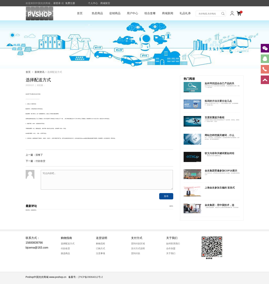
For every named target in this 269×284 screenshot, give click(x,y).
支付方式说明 (138, 248)
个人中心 (93, 3)
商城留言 (105, 3)
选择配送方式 (67, 243)
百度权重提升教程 (214, 117)
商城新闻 (167, 13)
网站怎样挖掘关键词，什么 (219, 135)
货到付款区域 (138, 243)
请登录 (57, 3)
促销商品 (115, 13)
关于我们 (170, 253)
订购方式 (100, 248)
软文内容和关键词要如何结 (219, 153)
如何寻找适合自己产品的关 (219, 83)
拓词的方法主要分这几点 (218, 101)
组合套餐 (150, 13)
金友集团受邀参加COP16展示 (221, 170)
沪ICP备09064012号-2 (90, 277)
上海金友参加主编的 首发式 (220, 187)
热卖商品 (97, 13)
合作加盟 (170, 248)
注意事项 (100, 253)
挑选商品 (65, 253)
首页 (80, 13)
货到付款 (135, 253)
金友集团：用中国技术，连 (219, 205)
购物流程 (100, 243)
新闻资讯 (39, 72)
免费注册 (70, 3)
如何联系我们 (173, 243)
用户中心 (132, 13)
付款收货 (40, 161)
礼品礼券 (185, 13)
